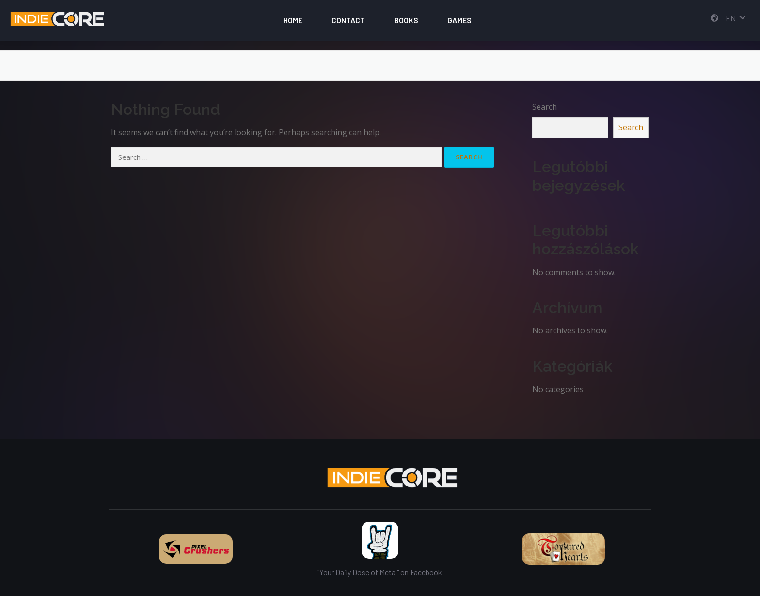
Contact (348, 20)
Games (459, 20)
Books (406, 20)
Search (544, 106)
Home (292, 20)
